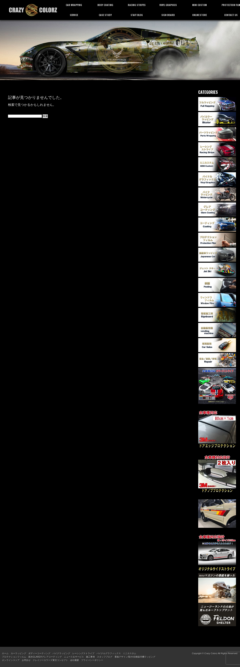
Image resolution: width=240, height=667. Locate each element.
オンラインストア (11, 660)
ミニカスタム (129, 653)
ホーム (5, 653)
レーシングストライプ (83, 653)
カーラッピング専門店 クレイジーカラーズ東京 (33, 10)
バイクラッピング (61, 653)
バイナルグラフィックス (109, 653)
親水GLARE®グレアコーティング (45, 657)
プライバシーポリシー (92, 660)
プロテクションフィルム (14, 657)
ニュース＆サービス (74, 657)
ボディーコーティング (39, 653)
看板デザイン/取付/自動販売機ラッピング (135, 657)
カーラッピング (18, 653)
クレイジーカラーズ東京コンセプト (50, 660)
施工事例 (90, 657)
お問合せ (26, 660)
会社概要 (74, 660)
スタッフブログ (104, 657)
